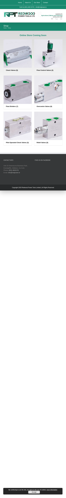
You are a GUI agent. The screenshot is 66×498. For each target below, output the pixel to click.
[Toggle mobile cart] (52, 18)
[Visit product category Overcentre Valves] (48, 92)
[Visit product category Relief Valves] (48, 128)
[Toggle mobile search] (56, 18)
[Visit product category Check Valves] (18, 56)
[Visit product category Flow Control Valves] (48, 56)
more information (52, 489)
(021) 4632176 (14, 170)
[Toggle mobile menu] (61, 18)
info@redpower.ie (41, 7)
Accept (34, 492)
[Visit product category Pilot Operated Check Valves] (18, 128)
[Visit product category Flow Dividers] (18, 92)
